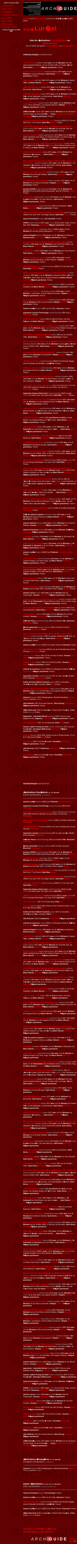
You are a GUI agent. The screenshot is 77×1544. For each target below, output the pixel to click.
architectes (40, 19)
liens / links (6, 18)
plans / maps (7, 21)
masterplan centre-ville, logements (37, 385)
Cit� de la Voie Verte (31, 368)
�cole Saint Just (30, 578)
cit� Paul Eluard (30, 427)
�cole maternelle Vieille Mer (34, 172)
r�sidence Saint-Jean (32, 266)
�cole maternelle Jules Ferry (35, 284)
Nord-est (36, 67)
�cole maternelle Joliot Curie (35, 273)
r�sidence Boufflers (31, 361)
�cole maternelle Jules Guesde (36, 400)
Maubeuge (27, 315)
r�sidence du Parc (31, 649)
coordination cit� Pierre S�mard (37, 335)
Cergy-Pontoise (62, 114)
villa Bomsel (28, 755)
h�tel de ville (28, 80)
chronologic (53, 46)
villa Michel (27, 741)
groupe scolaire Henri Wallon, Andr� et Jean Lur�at (44, 242)
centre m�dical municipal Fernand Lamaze (40, 326)
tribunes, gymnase (30, 135)
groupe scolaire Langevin (33, 72)
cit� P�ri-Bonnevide (32, 87)
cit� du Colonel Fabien (32, 543)
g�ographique (49, 43)
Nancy (53, 122)
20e (52, 684)
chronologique (59, 40)
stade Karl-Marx (43, 689)
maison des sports (30, 103)
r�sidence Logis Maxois (33, 460)
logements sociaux (31, 206)
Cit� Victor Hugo (30, 559)
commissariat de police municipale (37, 479)
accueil (26, 19)
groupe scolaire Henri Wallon (35, 181)
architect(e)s (7, 12)
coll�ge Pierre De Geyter (33, 442)
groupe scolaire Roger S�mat (35, 451)
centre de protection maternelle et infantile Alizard (43, 143)
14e (61, 723)
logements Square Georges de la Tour (38, 120)
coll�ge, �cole (29, 689)
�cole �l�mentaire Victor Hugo (62, 567)
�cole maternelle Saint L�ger (35, 634)
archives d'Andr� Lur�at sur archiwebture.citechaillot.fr (40, 1530)
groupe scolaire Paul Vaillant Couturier (39, 376)
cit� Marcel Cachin (31, 408)
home (31, 19)
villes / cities (7, 9)
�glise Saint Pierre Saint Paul (35, 508)
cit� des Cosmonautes (32, 152)
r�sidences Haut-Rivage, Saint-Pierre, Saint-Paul (43, 212)
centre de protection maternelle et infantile (40, 436)
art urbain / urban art (10, 15)
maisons (26, 735)
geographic (68, 46)
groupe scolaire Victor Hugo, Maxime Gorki (40, 599)
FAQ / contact (7, 24)
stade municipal (29, 63)
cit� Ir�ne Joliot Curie (32, 490)
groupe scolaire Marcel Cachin (35, 300)
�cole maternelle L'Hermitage (35, 567)
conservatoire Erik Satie (58, 273)
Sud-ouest (44, 225)
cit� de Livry (28, 251)
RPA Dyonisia (28, 197)
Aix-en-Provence (65, 552)
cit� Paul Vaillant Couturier (34, 258)
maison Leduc (29, 655)
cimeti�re (27, 536)
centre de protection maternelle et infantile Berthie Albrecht (47, 127)
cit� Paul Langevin (31, 418)
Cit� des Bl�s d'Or (31, 319)
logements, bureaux (31, 229)
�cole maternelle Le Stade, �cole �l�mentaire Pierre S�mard (49, 341)
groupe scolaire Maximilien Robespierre (39, 352)
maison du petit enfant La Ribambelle (38, 608)
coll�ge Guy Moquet (31, 291)
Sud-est (69, 105)
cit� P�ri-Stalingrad (31, 94)
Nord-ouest (39, 237)
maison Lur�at (29, 662)
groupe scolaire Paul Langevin (35, 499)
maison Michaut (29, 614)
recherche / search (9, 27)
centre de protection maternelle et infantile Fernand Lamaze (47, 468)
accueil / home (8, 6)
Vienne (71, 697)
